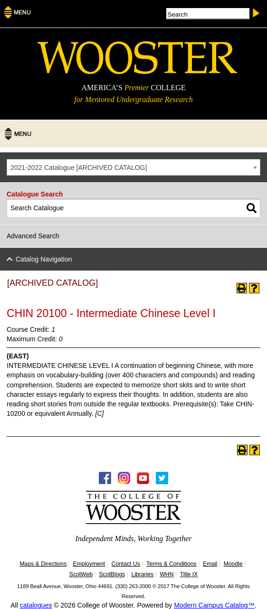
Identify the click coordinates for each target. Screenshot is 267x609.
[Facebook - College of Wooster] (105, 482)
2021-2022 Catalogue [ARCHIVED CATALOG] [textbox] (78, 167)
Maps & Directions (43, 564)
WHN (166, 574)
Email (210, 564)
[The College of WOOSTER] (137, 71)
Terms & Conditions (171, 564)
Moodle (233, 564)
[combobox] (133, 167)
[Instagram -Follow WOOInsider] (124, 482)
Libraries (142, 574)
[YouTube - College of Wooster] (143, 482)
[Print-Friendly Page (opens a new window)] (242, 288)
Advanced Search (33, 236)
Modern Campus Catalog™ (214, 605)
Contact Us (126, 564)
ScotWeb (81, 574)
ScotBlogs (112, 574)
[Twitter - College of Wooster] (162, 482)
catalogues (36, 605)
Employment (89, 564)
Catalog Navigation (44, 259)
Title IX (189, 574)
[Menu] (17, 15)
